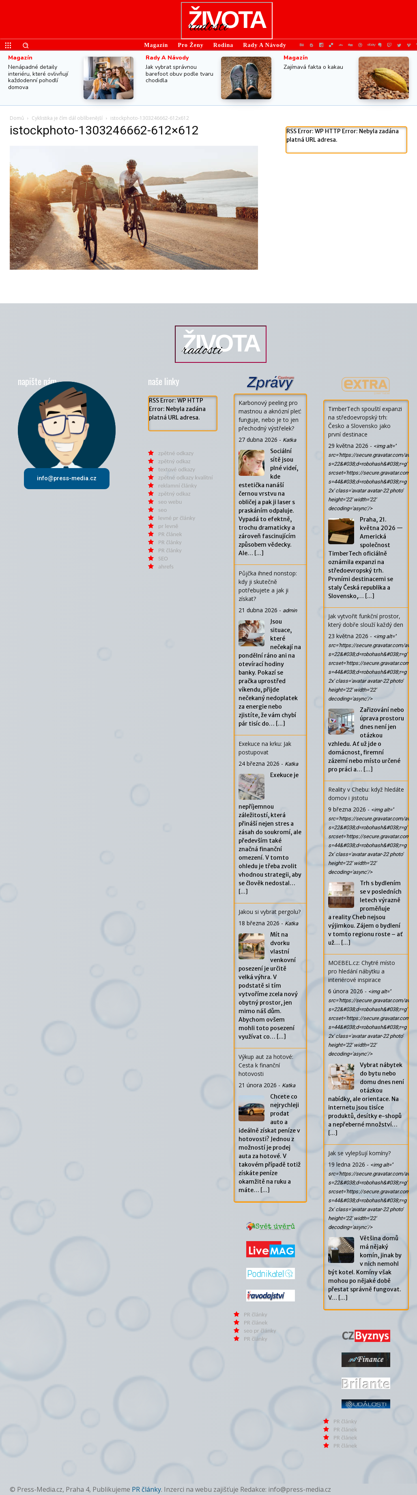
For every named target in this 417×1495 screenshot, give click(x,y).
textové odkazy (176, 469)
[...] (259, 553)
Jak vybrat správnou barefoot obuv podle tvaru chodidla (179, 74)
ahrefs (166, 566)
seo (162, 509)
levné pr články (176, 518)
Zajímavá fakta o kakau (313, 67)
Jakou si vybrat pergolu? (270, 912)
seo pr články (260, 1330)
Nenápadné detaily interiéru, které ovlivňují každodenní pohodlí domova (38, 77)
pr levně (168, 526)
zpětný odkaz (174, 461)
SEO (163, 558)
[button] (25, 45)
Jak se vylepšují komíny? (359, 1153)
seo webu (170, 501)
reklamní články (177, 485)
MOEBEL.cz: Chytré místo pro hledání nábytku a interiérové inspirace (361, 971)
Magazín (20, 58)
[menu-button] (8, 45)
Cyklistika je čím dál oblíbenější (67, 118)
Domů (17, 118)
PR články (170, 542)
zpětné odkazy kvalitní (185, 477)
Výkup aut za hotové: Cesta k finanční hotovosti (266, 1065)
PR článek (170, 534)
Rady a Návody (167, 58)
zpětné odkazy (175, 453)
